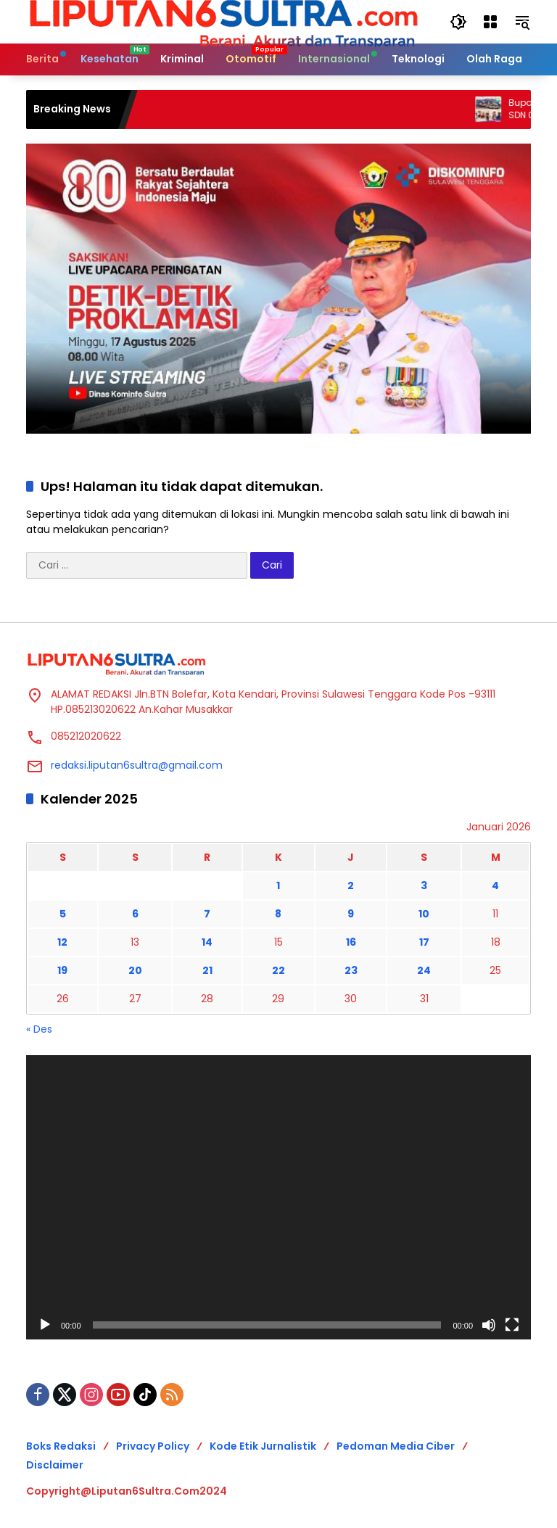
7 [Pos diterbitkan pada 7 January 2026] (207, 914)
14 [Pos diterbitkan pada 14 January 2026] (207, 942)
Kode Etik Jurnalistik (263, 1446)
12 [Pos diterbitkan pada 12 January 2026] (62, 942)
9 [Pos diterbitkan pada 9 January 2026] (350, 914)
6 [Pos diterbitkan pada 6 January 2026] (135, 914)
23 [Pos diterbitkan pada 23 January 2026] (351, 970)
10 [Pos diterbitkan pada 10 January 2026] (423, 914)
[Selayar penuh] (512, 1325)
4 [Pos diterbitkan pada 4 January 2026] (495, 885)
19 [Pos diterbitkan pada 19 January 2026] (62, 970)
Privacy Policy (152, 1446)
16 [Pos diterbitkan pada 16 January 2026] (351, 942)
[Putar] (45, 1325)
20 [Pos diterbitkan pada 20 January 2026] (135, 970)
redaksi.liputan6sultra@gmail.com (137, 765)
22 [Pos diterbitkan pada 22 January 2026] (278, 970)
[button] (458, 21)
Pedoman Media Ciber (396, 1446)
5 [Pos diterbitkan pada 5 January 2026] (62, 914)
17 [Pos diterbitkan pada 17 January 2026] (424, 942)
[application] (278, 1197)
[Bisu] (489, 1325)
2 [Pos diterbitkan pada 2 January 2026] (350, 885)
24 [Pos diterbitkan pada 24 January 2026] (424, 970)
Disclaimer (54, 1465)
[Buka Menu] (490, 21)
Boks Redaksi (61, 1446)
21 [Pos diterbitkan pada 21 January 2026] (207, 970)
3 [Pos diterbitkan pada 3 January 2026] (424, 885)
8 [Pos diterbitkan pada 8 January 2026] (278, 914)
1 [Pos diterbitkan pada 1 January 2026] (278, 885)
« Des (39, 1029)
